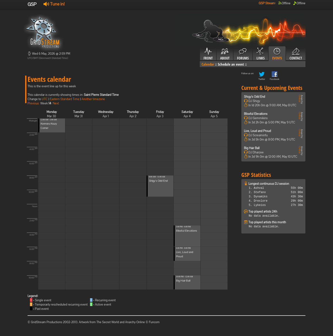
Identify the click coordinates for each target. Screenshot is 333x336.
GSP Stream (267, 3)
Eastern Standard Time (64, 99)
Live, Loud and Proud (257, 131)
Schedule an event (231, 64)
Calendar (208, 64)
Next (56, 103)
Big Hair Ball (183, 280)
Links (260, 54)
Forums (243, 54)
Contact (296, 54)
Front (208, 54)
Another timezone (93, 99)
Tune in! (54, 4)
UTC (45, 99)
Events (277, 54)
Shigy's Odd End (158, 181)
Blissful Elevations (186, 231)
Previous (33, 103)
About (224, 54)
